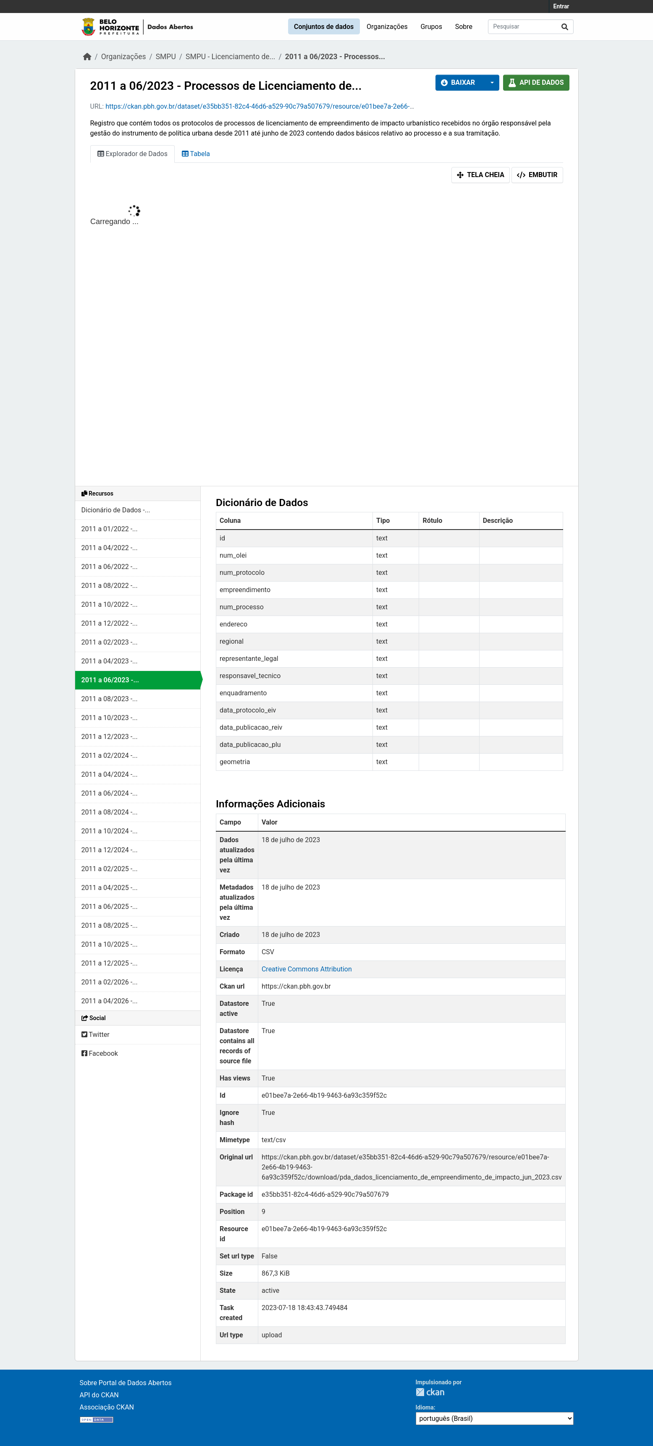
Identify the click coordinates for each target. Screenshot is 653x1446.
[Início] (87, 56)
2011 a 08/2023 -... (109, 699)
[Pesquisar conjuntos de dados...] (531, 26)
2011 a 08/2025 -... (109, 925)
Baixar (458, 82)
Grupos (431, 27)
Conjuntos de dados (324, 27)
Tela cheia (480, 175)
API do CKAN (99, 1395)
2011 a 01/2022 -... (109, 529)
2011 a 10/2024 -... (109, 831)
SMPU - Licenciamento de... (230, 56)
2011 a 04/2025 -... (109, 888)
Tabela (196, 154)
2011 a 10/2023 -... (109, 718)
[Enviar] (565, 26)
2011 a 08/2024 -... (109, 812)
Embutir (537, 175)
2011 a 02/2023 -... (109, 642)
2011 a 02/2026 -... (109, 982)
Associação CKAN (107, 1407)
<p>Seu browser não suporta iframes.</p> (326, 336)
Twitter (95, 1035)
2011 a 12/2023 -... (109, 737)
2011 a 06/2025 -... (109, 907)
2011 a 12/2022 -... (109, 623)
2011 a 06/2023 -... (110, 680)
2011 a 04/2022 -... (109, 548)
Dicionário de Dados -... (115, 510)
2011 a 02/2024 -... (109, 756)
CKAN (430, 1392)
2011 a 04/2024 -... (109, 774)
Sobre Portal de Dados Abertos (126, 1383)
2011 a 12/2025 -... (109, 963)
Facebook (99, 1053)
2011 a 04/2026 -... (109, 1001)
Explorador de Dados (132, 154)
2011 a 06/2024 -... (109, 793)
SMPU (166, 56)
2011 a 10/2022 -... (109, 604)
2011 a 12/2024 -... (109, 850)
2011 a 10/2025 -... (109, 944)
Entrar (561, 6)
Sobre (463, 27)
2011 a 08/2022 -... (109, 586)
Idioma (425, 1407)
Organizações (387, 27)
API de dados (536, 82)
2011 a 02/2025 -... (109, 869)
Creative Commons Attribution (307, 969)
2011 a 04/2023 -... (109, 661)
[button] (489, 83)
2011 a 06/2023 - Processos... (335, 56)
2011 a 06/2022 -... (109, 567)
